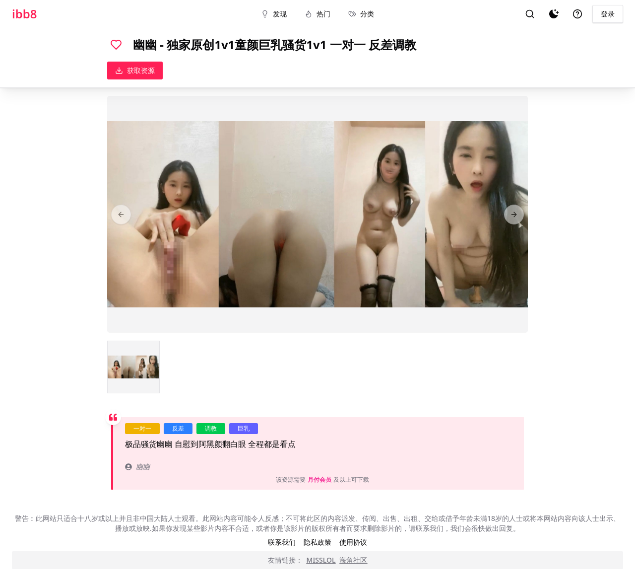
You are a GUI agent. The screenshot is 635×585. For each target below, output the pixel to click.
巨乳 (244, 428)
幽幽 (137, 466)
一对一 (142, 428)
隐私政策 (317, 542)
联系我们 (282, 542)
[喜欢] (116, 45)
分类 (361, 13)
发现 (274, 13)
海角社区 (353, 560)
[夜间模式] (554, 14)
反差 (178, 428)
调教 (211, 428)
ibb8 (24, 14)
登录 (608, 13)
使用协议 (353, 542)
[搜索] (530, 14)
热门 (317, 13)
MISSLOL (321, 560)
